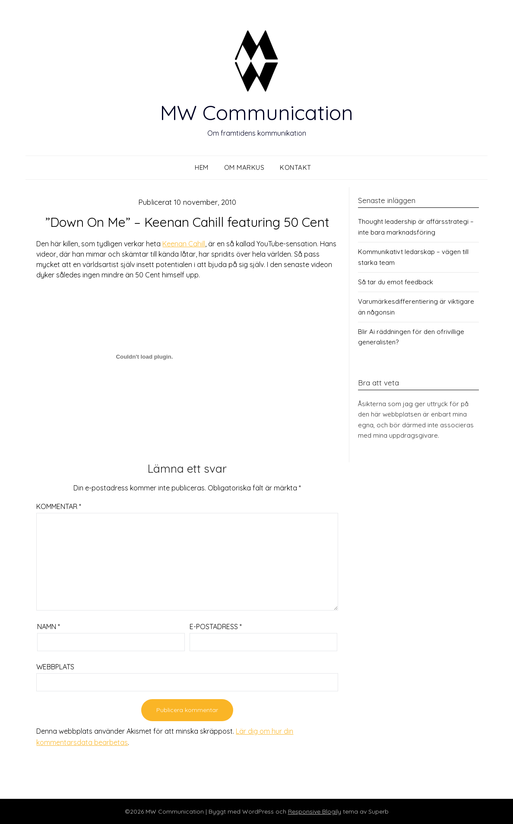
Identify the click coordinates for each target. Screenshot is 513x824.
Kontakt (295, 167)
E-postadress (216, 626)
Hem (202, 167)
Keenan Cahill (183, 243)
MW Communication (256, 112)
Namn (48, 626)
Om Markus (244, 167)
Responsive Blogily (314, 811)
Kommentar (58, 506)
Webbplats (55, 666)
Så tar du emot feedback (395, 282)
